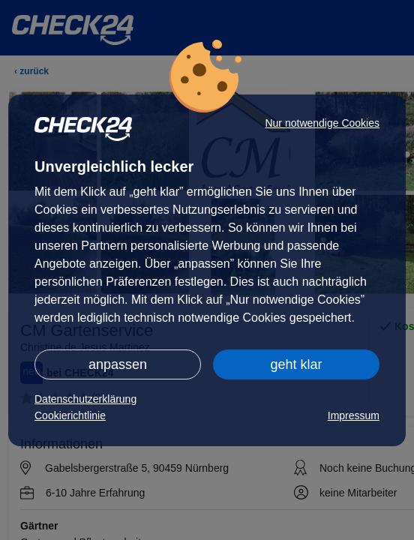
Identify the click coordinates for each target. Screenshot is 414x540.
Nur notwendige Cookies (322, 123)
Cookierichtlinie (70, 416)
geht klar (296, 364)
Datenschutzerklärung (85, 399)
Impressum (354, 416)
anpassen (117, 364)
